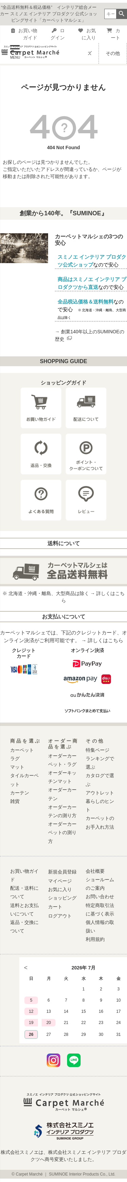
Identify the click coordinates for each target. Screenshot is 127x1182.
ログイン (57, 34)
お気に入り (87, 34)
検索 (121, 14)
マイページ (60, 881)
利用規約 (95, 939)
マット (17, 767)
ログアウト (60, 916)
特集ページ (97, 750)
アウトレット (100, 792)
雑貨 (15, 801)
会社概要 (95, 871)
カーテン (19, 792)
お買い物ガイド (24, 34)
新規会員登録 (62, 871)
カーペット (22, 750)
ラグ (15, 758)
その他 (113, 53)
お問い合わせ (100, 896)
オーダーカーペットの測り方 (62, 832)
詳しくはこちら (105, 640)
